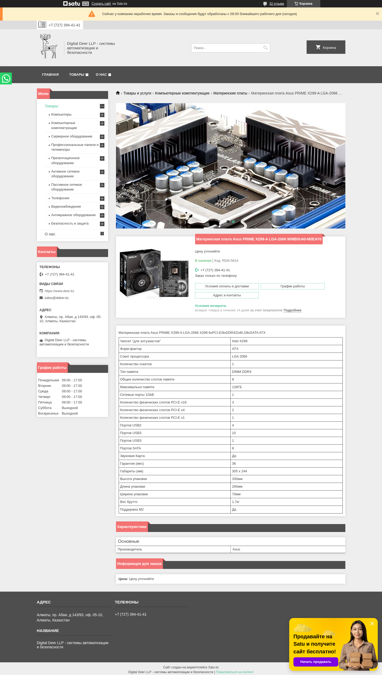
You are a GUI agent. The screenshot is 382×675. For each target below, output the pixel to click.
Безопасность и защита (70, 223)
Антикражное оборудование (73, 215)
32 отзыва (276, 4)
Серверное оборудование (72, 136)
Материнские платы (230, 93)
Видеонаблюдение (66, 206)
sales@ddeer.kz (57, 298)
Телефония (60, 198)
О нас (101, 75)
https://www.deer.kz (59, 291)
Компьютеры (61, 114)
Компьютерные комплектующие (182, 93)
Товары (76, 75)
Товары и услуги (137, 93)
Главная (50, 75)
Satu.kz (213, 665)
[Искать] (265, 48)
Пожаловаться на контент (235, 670)
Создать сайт (101, 4)
